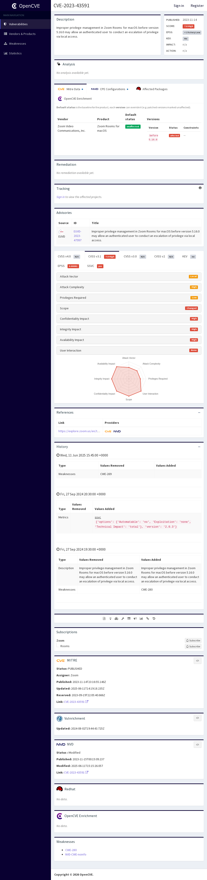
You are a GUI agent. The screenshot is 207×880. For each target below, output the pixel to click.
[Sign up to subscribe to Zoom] (193, 640)
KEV (189, 256)
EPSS (68, 266)
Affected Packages (152, 89)
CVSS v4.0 (69, 256)
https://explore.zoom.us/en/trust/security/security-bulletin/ (98, 431)
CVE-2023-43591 (71, 5)
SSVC (95, 266)
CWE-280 (71, 850)
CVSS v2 (164, 256)
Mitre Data (70, 89)
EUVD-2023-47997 (77, 235)
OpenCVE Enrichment (75, 99)
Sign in (179, 5)
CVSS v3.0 (135, 256)
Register (197, 5)
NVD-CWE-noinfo (75, 854)
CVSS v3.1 (102, 256)
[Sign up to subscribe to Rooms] (193, 646)
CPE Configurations (109, 89)
